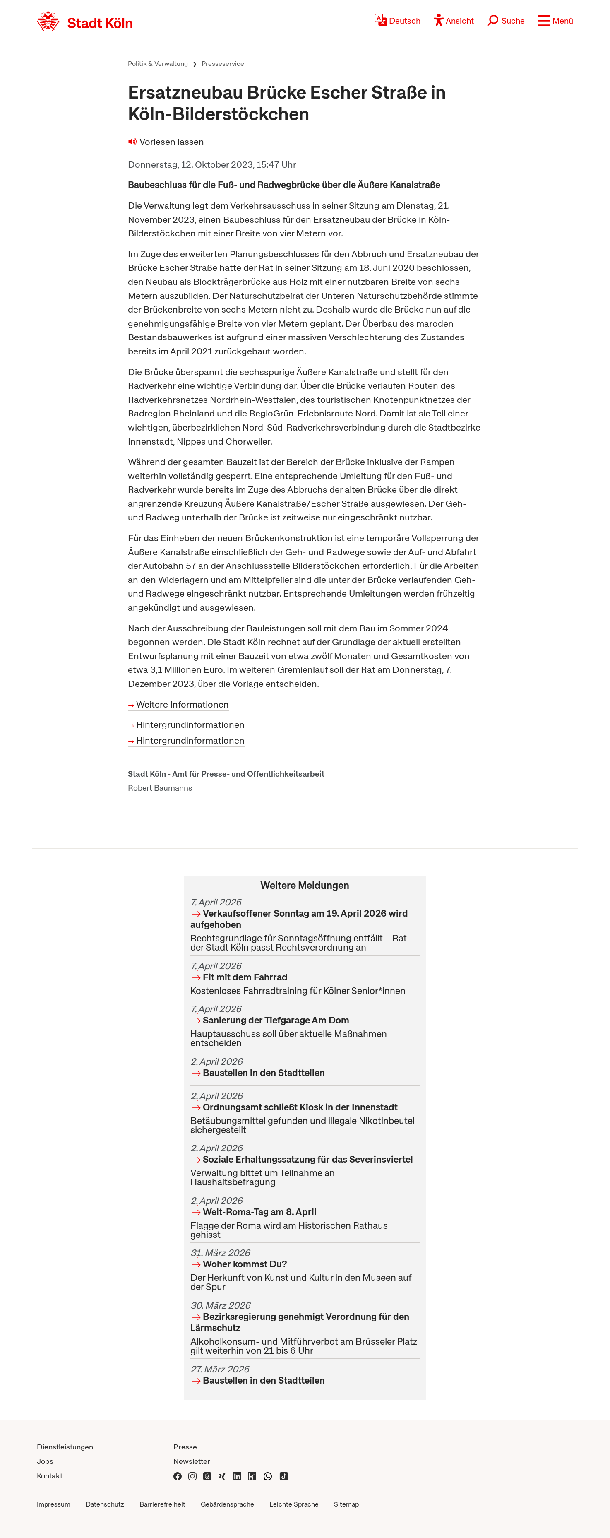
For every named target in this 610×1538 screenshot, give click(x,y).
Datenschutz (105, 1504)
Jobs (45, 1461)
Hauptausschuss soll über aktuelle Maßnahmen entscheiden (304, 1026)
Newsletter (191, 1461)
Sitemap (346, 1504)
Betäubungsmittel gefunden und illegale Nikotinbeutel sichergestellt (304, 1113)
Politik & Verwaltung (158, 63)
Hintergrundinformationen (190, 725)
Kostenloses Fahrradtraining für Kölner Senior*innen (304, 978)
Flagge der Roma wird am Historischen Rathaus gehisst (304, 1217)
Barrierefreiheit (162, 1504)
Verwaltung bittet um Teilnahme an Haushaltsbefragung (304, 1165)
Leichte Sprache (294, 1504)
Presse (185, 1446)
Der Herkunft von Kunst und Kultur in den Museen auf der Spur (304, 1270)
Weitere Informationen (182, 704)
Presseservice (223, 63)
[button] (555, 20)
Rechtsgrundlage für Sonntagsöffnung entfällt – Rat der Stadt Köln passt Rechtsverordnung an (304, 924)
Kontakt (49, 1475)
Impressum (53, 1504)
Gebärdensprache (227, 1504)
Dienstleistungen (65, 1446)
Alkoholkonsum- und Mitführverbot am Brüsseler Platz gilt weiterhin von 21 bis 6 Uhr (304, 1328)
